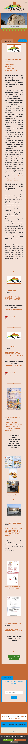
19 (2, 30)
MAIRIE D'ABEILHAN (15, 724)
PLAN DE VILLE (13, 716)
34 (24, 30)
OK (14, 697)
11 (16, 28)
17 (25, 28)
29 (17, 30)
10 (14, 28)
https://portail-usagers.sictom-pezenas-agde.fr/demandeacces (14, 178)
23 (8, 30)
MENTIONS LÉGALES (14, 718)
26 (12, 30)
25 (11, 30)
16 (23, 28)
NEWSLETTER (7, 678)
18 (26, 28)
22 (6, 30)
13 (19, 28)
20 (3, 30)
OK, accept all (8, 739)
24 (9, 30)
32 (21, 30)
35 (26, 30)
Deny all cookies (20, 739)
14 (20, 28)
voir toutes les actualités (14, 657)
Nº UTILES (22, 716)
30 (18, 30)
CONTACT (5, 716)
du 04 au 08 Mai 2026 (14, 309)
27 (14, 30)
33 (23, 30)
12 (17, 28)
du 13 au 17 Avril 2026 (14, 365)
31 (20, 30)
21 (5, 30)
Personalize (14, 742)
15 (22, 28)
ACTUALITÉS (7, 41)
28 (15, 30)
